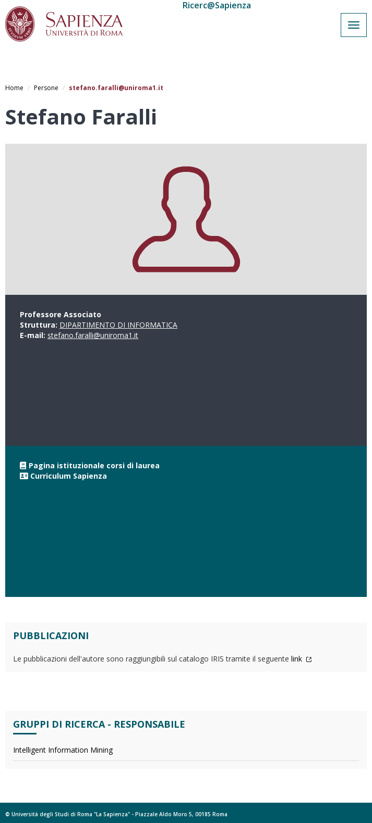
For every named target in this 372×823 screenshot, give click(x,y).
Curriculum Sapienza (68, 476)
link (301, 659)
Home (14, 87)
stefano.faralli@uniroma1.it (92, 335)
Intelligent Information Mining (63, 750)
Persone (46, 87)
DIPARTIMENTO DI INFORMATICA (118, 325)
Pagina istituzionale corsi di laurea (94, 465)
